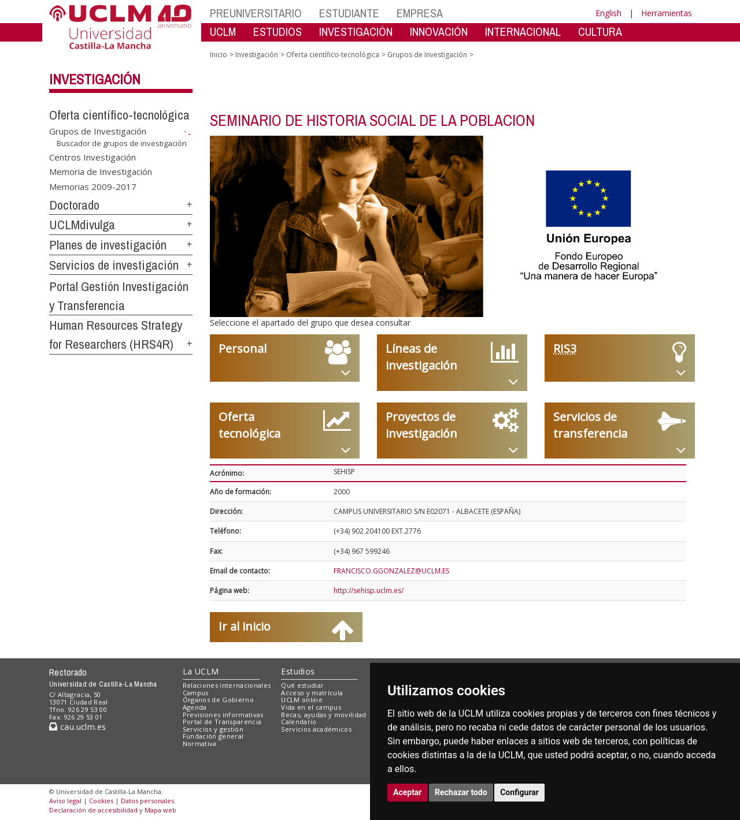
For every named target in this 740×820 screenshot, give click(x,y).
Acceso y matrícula (312, 692)
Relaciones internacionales (227, 685)
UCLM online (302, 699)
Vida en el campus (311, 707)
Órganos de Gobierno (218, 699)
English (608, 13)
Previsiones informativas (223, 714)
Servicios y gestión (213, 729)
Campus (196, 692)
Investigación (94, 79)
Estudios (297, 671)
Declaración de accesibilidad (93, 810)
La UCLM (201, 671)
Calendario (298, 721)
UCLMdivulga (82, 224)
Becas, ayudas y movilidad (323, 714)
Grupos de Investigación (97, 131)
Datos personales (147, 800)
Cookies (101, 800)
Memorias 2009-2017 (92, 186)
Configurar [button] (519, 792)
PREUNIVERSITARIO (256, 13)
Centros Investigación (92, 156)
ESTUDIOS (277, 31)
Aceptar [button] (407, 792)
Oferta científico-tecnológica (119, 115)
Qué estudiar (302, 685)
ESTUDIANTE (349, 13)
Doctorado (74, 205)
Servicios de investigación (114, 265)
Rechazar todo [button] (461, 792)
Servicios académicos (316, 729)
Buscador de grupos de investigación (122, 143)
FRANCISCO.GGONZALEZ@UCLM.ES (391, 571)
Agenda (195, 707)
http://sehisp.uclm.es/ (369, 590)
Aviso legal (65, 800)
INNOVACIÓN (439, 31)
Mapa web (160, 810)
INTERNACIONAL (523, 31)
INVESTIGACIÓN (356, 31)
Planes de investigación (107, 245)
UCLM (223, 31)
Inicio (218, 54)
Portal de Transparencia (222, 721)
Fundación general (213, 736)
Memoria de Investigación (100, 171)
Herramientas (666, 13)
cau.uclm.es (77, 726)
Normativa (200, 743)
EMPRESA (420, 13)
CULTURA (600, 31)
